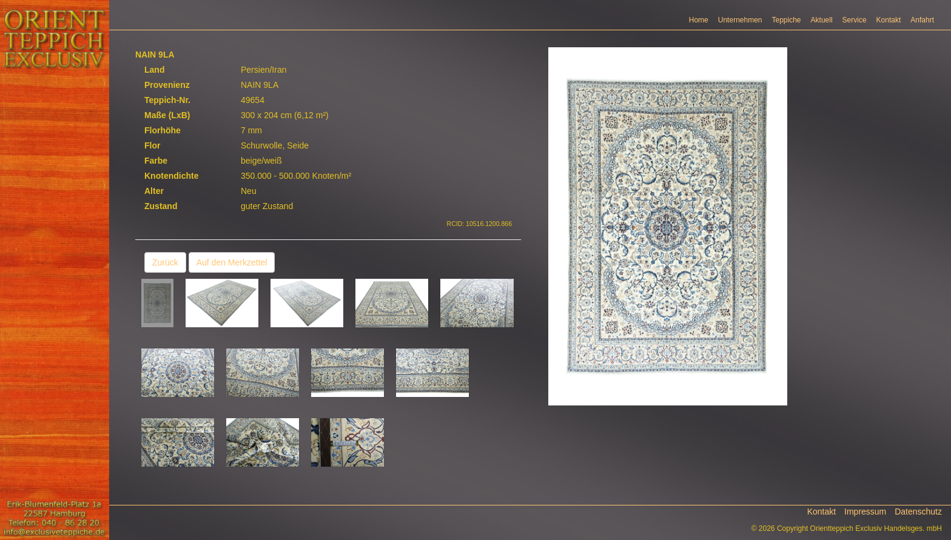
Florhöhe (162, 130)
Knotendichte (171, 176)
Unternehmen (740, 20)
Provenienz (167, 85)
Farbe (155, 160)
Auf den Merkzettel (232, 262)
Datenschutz (918, 511)
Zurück (165, 262)
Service (854, 20)
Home (698, 20)
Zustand (160, 206)
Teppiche (786, 20)
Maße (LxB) (167, 115)
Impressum (865, 511)
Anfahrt (922, 20)
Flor (152, 145)
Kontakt (888, 20)
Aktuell (822, 20)
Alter (154, 191)
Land (154, 70)
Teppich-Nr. (167, 100)
